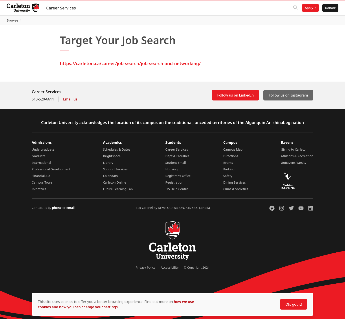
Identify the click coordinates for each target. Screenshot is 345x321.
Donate (330, 8)
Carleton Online (114, 184)
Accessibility (169, 269)
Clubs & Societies (235, 191)
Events (228, 164)
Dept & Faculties (177, 158)
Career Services (61, 8)
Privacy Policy (145, 269)
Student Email (175, 164)
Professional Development (51, 171)
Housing (171, 171)
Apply (308, 8)
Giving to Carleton (294, 151)
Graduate (39, 158)
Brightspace (112, 158)
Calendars (110, 178)
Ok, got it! (293, 304)
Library (108, 164)
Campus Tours (42, 184)
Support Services (115, 171)
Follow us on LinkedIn (235, 97)
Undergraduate (43, 151)
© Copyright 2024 (196, 269)
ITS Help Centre (176, 191)
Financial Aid (41, 178)
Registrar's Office (178, 178)
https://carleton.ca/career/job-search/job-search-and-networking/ (130, 65)
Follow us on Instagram (288, 97)
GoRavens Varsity (293, 164)
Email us (70, 101)
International (41, 164)
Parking (229, 171)
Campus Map (233, 151)
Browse (329, 21)
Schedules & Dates (116, 151)
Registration (174, 184)
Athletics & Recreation (297, 158)
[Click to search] (295, 8)
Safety (228, 178)
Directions (230, 158)
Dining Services (234, 184)
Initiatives (39, 191)
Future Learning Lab (118, 191)
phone (57, 210)
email (70, 210)
